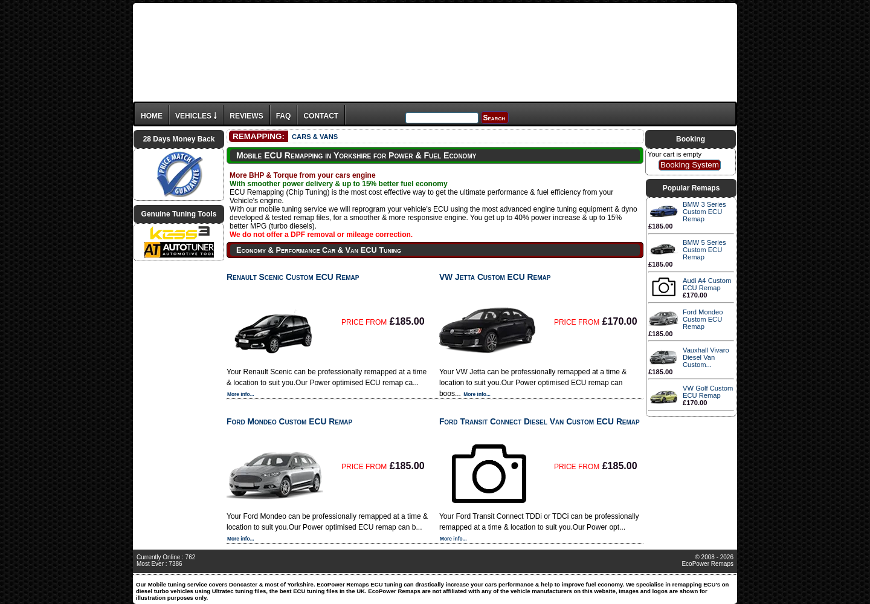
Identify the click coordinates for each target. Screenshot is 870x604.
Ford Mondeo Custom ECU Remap (289, 421)
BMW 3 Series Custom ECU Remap (704, 211)
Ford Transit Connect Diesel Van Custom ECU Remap (539, 421)
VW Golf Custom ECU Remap (708, 392)
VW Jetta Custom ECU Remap (495, 277)
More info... (240, 394)
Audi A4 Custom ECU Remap (707, 284)
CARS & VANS (315, 136)
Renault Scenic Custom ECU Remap (293, 277)
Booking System (689, 164)
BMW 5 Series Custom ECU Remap (704, 250)
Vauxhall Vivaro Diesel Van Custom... (706, 357)
